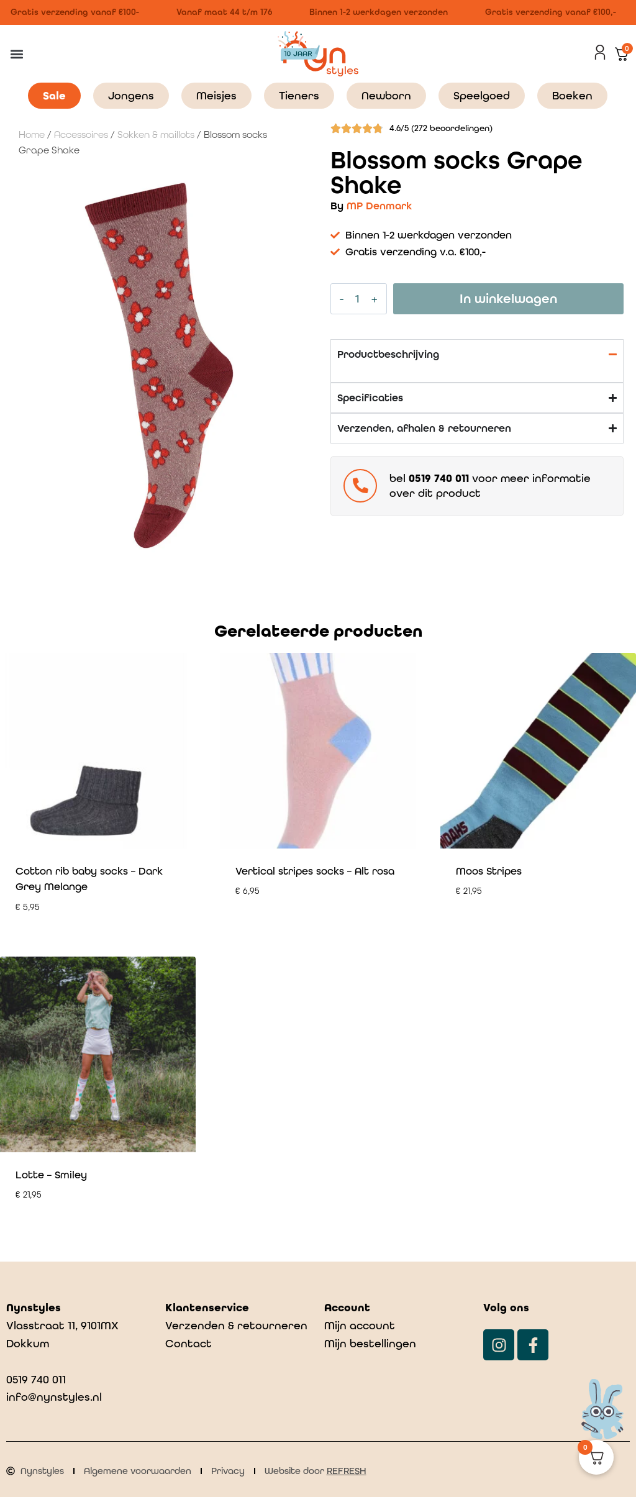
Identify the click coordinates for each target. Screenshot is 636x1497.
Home (32, 134)
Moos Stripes (489, 871)
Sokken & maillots (155, 134)
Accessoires (81, 134)
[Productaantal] (358, 299)
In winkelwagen (508, 298)
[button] (16, 53)
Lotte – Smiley (51, 1174)
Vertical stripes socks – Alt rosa (314, 871)
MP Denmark (379, 205)
